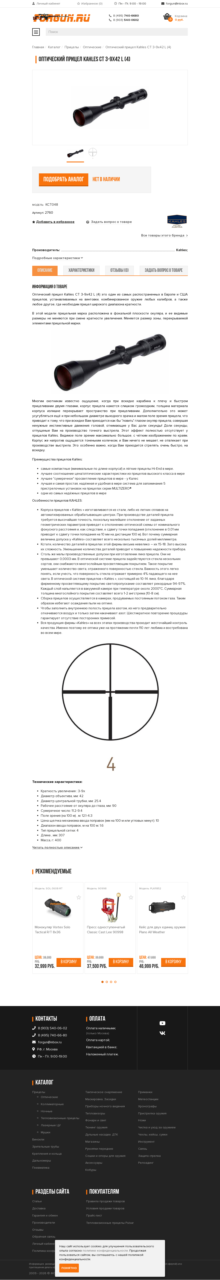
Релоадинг (146, 1163)
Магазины (92, 1141)
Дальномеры (41, 1161)
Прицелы (72, 47)
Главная (38, 47)
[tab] (57, 258)
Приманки (145, 1092)
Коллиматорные (52, 1104)
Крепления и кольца (47, 1154)
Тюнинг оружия (96, 1127)
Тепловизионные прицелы (60, 1118)
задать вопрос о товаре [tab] (163, 270)
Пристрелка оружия (152, 1113)
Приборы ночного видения (105, 1106)
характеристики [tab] (82, 270)
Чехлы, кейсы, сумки (152, 1134)
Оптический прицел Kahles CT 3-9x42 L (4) (138, 47)
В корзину (69, 962)
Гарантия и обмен (45, 1215)
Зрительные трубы (45, 1146)
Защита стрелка (149, 1156)
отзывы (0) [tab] (119, 270)
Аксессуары (93, 1163)
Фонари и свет (95, 1120)
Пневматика (40, 1168)
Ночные (46, 1111)
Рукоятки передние (99, 1149)
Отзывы (37, 1230)
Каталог (54, 47)
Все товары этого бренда (164, 235)
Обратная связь (43, 1237)
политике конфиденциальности (105, 1250)
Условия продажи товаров (105, 1208)
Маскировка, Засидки (100, 1099)
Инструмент (146, 1141)
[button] (103, 982)
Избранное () (91, 3)
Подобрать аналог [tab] (63, 179)
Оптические (92, 47)
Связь (142, 1149)
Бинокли (38, 1139)
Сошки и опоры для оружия (105, 1156)
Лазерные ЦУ (51, 1125)
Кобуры (90, 1170)
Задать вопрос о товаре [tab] (111, 222)
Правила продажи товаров (105, 1201)
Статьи (37, 1201)
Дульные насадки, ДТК (101, 1134)
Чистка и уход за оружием (157, 1127)
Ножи (142, 1120)
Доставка (39, 1208)
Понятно (69, 1268)
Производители (43, 1222)
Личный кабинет (48, 3)
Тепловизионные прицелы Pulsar (110, 1223)
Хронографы (147, 1106)
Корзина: (181, 18)
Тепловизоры (95, 1113)
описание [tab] (45, 270)
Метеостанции (148, 1099)
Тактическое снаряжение (103, 1092)
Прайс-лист (94, 1215)
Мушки (45, 1132)
